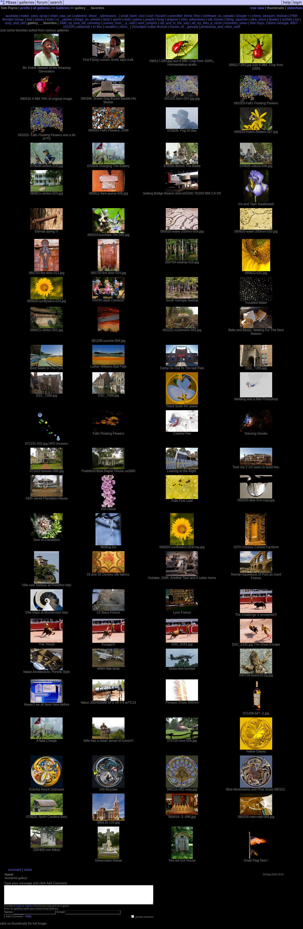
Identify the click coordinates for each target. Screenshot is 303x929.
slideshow (294, 8)
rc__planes (64, 19)
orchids (287, 19)
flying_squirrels (237, 19)
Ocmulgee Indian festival (149, 26)
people (150, 19)
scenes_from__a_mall (119, 23)
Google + (242, 16)
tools (50, 19)
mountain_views (235, 23)
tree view (257, 8)
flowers (274, 19)
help (28, 920)
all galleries (41, 8)
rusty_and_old (15, 23)
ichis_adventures (193, 19)
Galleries (63, 8)
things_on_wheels (88, 19)
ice (297, 19)
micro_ (124, 26)
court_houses (156, 16)
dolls (127, 19)
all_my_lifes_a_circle (207, 23)
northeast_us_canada (218, 16)
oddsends (83, 26)
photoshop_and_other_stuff (220, 26)
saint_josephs (147, 23)
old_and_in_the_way (174, 23)
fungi (160, 19)
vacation (111, 26)
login (18, 909)
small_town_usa (132, 16)
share (28, 869)
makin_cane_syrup (33, 16)
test (29, 19)
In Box (97, 26)
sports (117, 19)
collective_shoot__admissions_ (96, 16)
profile (25, 8)
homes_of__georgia (184, 26)
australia (12, 16)
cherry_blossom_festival (269, 16)
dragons (172, 19)
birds (106, 19)
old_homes (215, 19)
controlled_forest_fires (184, 16)
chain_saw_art (60, 16)
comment (14, 869)
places (39, 19)
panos (137, 19)
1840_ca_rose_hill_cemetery (80, 23)
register (29, 909)
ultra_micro (258, 19)
